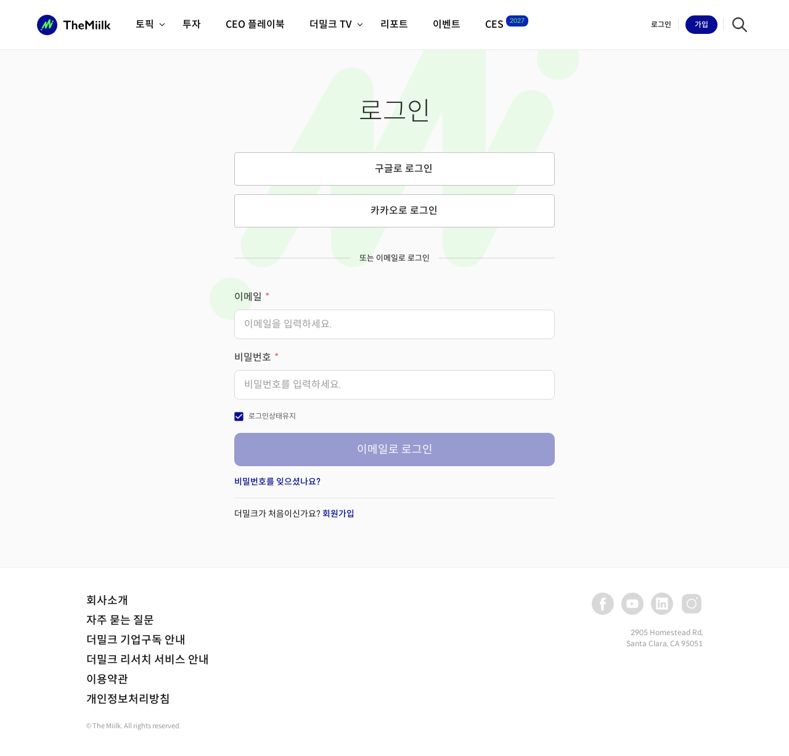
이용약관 (107, 679)
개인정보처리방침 (128, 699)
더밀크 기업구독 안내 (136, 640)
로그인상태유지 (272, 416)
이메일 (248, 296)
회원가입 (338, 513)
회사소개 (107, 600)
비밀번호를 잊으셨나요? (277, 481)
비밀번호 (252, 357)
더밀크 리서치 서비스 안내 (147, 660)
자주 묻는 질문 (120, 620)
